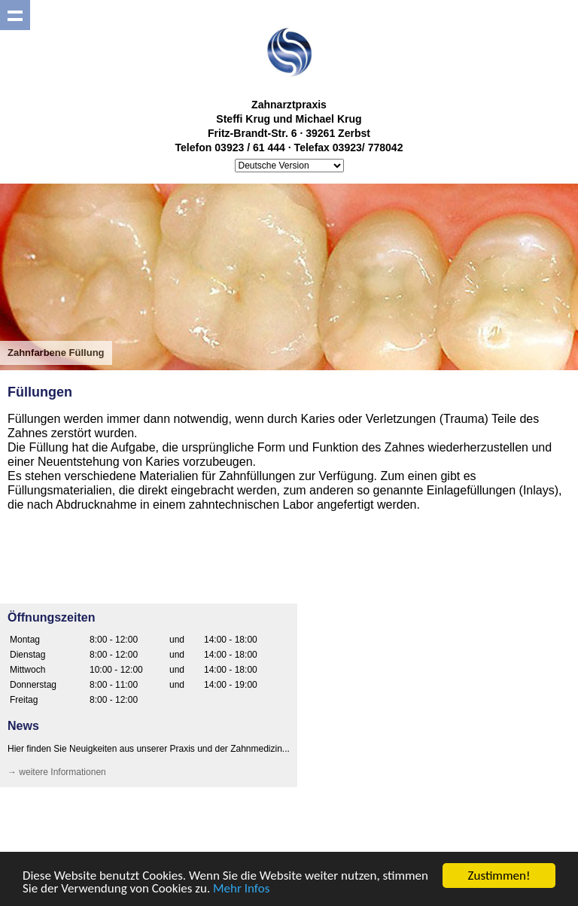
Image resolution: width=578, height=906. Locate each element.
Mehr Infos (241, 889)
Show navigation (15, 15)
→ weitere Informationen (57, 772)
